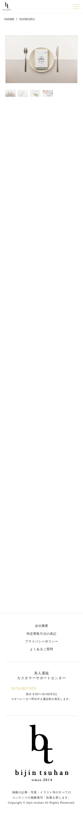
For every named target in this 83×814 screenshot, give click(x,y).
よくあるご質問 (41, 649)
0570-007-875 (23, 688)
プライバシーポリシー (41, 641)
